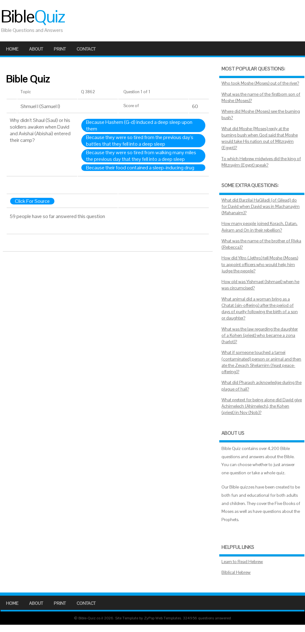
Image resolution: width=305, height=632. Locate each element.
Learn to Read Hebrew (242, 561)
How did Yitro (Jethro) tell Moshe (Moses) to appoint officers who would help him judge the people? (259, 264)
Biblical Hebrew (236, 572)
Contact (86, 49)
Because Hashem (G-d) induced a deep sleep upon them (139, 125)
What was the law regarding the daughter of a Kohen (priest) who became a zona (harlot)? (259, 335)
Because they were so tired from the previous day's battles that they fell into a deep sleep (139, 140)
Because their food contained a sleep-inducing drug (140, 167)
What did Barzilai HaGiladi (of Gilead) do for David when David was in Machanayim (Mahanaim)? (260, 207)
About (36, 49)
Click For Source (32, 201)
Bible (33, 16)
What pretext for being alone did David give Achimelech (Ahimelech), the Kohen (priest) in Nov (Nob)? (261, 406)
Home (12, 49)
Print (60, 49)
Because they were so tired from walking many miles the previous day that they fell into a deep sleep (141, 155)
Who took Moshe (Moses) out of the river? (260, 83)
